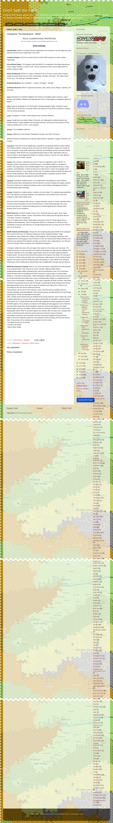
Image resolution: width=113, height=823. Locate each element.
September (84, 284)
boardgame (97, 238)
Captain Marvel (98, 254)
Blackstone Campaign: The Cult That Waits (84, 347)
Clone (95, 277)
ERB (94, 338)
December (84, 271)
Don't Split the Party (20, 10)
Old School (96, 516)
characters (96, 264)
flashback (96, 364)
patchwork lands (98, 540)
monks (95, 479)
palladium (96, 538)
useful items (97, 774)
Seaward (96, 664)
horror (95, 416)
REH (94, 611)
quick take (96, 592)
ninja (94, 503)
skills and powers (99, 686)
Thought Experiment (97, 744)
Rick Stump (83, 386)
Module (95, 476)
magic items (97, 453)
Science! (96, 661)
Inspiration (96, 427)
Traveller (96, 766)
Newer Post (12, 408)
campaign (96, 246)
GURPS (95, 393)
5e (94, 174)
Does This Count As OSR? (98, 310)
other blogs (97, 532)
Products (19, 24)
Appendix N (97, 198)
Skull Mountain (98, 690)
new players (97, 498)
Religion (95, 614)
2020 (81, 266)
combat (95, 280)
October (84, 281)
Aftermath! (96, 185)
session (95, 666)
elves (95, 332)
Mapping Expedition (96, 459)
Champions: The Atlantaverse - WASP (85, 320)
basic (95, 219)
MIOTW (95, 471)
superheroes (97, 715)
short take (96, 681)
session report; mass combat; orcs (99, 670)
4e (94, 172)
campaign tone (98, 251)
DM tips (95, 307)
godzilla (95, 388)
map (94, 456)
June (82, 294)
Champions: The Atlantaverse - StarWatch (85, 329)
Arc (94, 200)
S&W (94, 642)
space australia (98, 693)
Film (94, 357)
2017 (81, 366)
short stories (97, 678)
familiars (96, 346)
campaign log (97, 249)
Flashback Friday (99, 367)
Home (9, 24)
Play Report (97, 558)
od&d (95, 508)
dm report (96, 304)
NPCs (95, 506)
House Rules (97, 419)
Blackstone (96, 230)
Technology (97, 732)
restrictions (96, 622)
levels (95, 445)
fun (94, 372)
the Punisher (97, 735)
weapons (96, 792)
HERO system (34, 343)
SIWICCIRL (97, 683)
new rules (96, 500)
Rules (95, 640)
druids (95, 314)
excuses (96, 340)
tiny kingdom (97, 750)
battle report (97, 222)
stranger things (98, 707)
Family (95, 348)
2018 (81, 363)
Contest (95, 285)
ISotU (95, 435)
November (84, 276)
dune (94, 316)
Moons (95, 487)
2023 (81, 257)
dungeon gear (97, 319)
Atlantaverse (16, 343)
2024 (81, 254)
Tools (95, 758)
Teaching (96, 730)
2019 (81, 269)
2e (94, 164)
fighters (95, 354)
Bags (94, 214)
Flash (95, 362)
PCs (94, 550)
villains (95, 782)
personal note (97, 553)
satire (95, 653)
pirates (95, 556)
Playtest (95, 571)
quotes (95, 595)
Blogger (81, 814)
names (95, 495)
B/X (94, 211)
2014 (81, 375)
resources (96, 619)
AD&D (95, 177)
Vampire (95, 777)
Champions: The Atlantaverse (85, 338)
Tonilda (95, 756)
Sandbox (96, 650)
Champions (25, 343)
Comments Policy (32, 24)
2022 (81, 260)
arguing (95, 203)
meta (94, 468)
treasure (96, 769)
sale (94, 645)
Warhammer (97, 785)
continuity (96, 288)
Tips (94, 753)
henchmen (96, 403)
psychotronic (97, 587)
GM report (96, 382)
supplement (97, 717)
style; (95, 712)
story (94, 704)
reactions (96, 606)
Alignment (96, 192)
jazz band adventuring (97, 439)
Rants (95, 603)
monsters (96, 484)
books (95, 240)
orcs (94, 522)
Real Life (96, 608)
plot (94, 574)
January (84, 359)
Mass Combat (97, 463)
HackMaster (97, 396)
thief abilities (97, 740)
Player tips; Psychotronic (97, 562)
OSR (94, 527)
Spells (95, 699)
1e (94, 161)
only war (96, 519)
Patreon (95, 548)
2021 (81, 263)
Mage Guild (97, 448)
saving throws (97, 656)
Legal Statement (49, 24)
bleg (94, 232)
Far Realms (97, 351)
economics (96, 327)
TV (94, 772)
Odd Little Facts (98, 511)
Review (95, 624)
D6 (94, 296)
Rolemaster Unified (99, 630)
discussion (96, 301)
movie (95, 492)
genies (95, 374)
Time (94, 748)
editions (95, 330)
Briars (95, 243)
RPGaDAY (96, 634)
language (96, 442)
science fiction (98, 658)
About (61, 24)
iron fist (95, 430)
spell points (97, 696)
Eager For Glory (98, 324)
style (94, 709)
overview (96, 535)
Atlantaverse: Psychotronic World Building (85, 299)
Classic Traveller (98, 270)
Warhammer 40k (98, 788)
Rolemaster (97, 627)
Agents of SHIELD (99, 188)
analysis (95, 195)
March (83, 356)
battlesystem (97, 224)
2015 (81, 372)
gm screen (96, 385)
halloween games (99, 398)
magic (95, 450)
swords (95, 720)
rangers (95, 600)
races (95, 598)
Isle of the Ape (98, 432)
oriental (95, 524)
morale (95, 490)
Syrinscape (97, 723)
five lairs (96, 359)
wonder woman (98, 795)
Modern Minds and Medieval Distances (83, 229)
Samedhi (96, 648)
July (82, 291)
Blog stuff (96, 235)
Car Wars (96, 256)
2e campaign (97, 166)
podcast (95, 579)
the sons (96, 738)
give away (96, 380)
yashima (96, 805)
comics (95, 282)
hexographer (97, 408)
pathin (95, 545)
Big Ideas (96, 227)
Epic (94, 335)
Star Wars (96, 701)
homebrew (96, 414)
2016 (81, 369)
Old (94, 514)
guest (95, 390)
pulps (95, 590)
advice (95, 182)
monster (95, 482)
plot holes (96, 576)
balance (95, 216)
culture (95, 290)
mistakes (96, 474)
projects (95, 584)
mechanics (96, 465)
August (83, 288)
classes (95, 267)
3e (94, 169)
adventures (97, 180)
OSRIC (95, 530)
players (95, 568)
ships (95, 675)
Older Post (67, 408)
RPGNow (96, 637)
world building (97, 798)
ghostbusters (97, 377)
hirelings (96, 411)
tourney (95, 761)
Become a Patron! (83, 48)
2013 (81, 378)
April (82, 353)
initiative (95, 422)
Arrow (95, 206)
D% (94, 293)
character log (97, 262)
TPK (94, 764)
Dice (94, 298)
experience (96, 343)
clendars (96, 274)
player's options (98, 565)
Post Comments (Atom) (24, 413)
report (95, 616)
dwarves (96, 322)
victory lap (96, 780)
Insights (95, 424)
